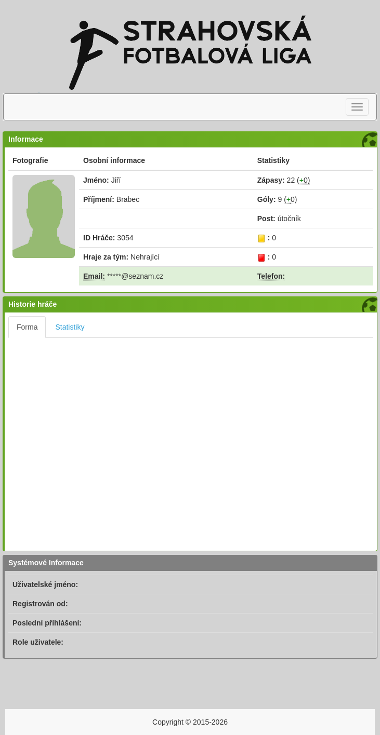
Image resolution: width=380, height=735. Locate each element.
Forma (27, 327)
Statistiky (69, 327)
